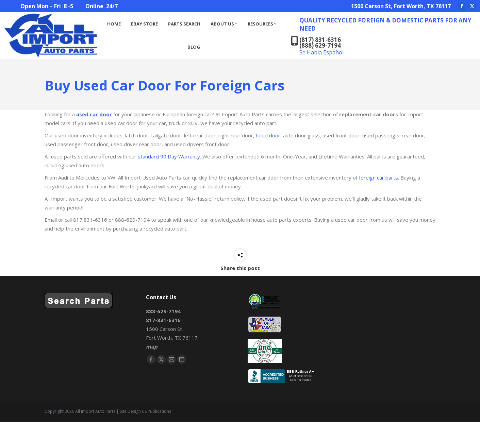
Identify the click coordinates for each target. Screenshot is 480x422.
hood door (268, 135)
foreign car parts (378, 177)
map (151, 346)
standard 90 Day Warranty (169, 156)
